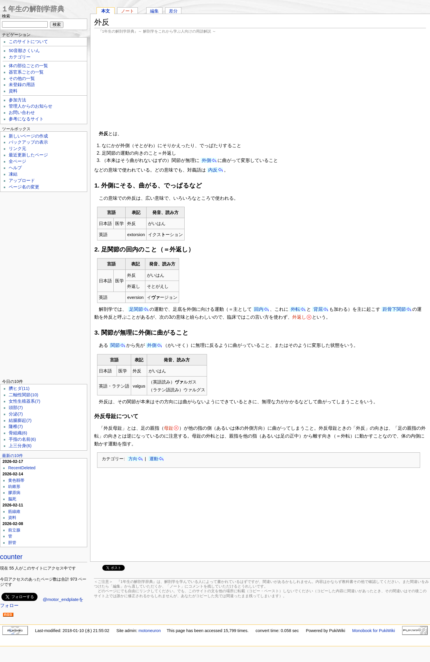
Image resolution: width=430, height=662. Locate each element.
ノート (127, 10)
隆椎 (16, 426)
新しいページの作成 (28, 136)
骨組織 (18, 433)
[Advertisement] (260, 81)
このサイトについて (28, 41)
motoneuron (149, 630)
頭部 (16, 407)
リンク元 (17, 148)
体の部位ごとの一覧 (28, 65)
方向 (133, 458)
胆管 (12, 542)
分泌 (16, 414)
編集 (154, 10)
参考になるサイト (26, 119)
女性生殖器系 (24, 401)
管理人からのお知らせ (30, 106)
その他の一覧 (22, 78)
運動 (153, 458)
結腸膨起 (20, 420)
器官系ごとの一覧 (26, 72)
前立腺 (14, 530)
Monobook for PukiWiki (373, 630)
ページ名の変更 (24, 187)
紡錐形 (14, 486)
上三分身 (20, 445)
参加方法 (17, 100)
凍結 (13, 174)
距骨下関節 (394, 309)
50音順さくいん (24, 50)
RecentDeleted (21, 467)
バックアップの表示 (28, 142)
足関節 (136, 309)
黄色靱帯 (16, 480)
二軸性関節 (23, 394)
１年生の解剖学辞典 (32, 9)
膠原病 (14, 492)
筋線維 (14, 511)
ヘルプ (15, 167)
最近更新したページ (28, 155)
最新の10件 (12, 455)
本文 (105, 10)
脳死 (12, 499)
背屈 (318, 309)
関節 (115, 345)
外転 (295, 309)
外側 (206, 160)
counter (11, 557)
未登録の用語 (22, 84)
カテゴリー (20, 57)
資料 (13, 91)
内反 (212, 169)
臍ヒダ (19, 388)
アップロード (22, 180)
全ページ (17, 161)
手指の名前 (22, 439)
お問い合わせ (22, 112)
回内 (258, 309)
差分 (173, 10)
